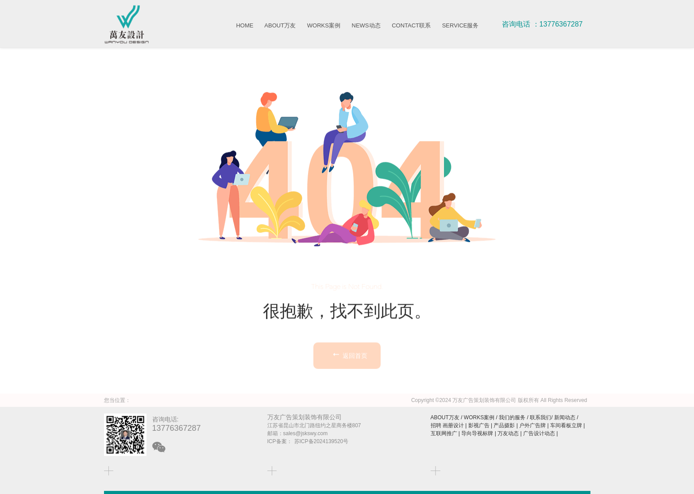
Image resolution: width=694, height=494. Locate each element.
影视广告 (479, 425)
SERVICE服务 (460, 25)
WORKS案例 (323, 25)
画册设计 (453, 425)
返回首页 (349, 384)
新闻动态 (564, 417)
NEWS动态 (366, 25)
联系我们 (540, 417)
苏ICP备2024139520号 (321, 441)
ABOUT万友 (280, 25)
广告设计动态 (539, 433)
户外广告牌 (532, 425)
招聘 (436, 425)
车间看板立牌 (566, 425)
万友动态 (508, 433)
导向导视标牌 (477, 433)
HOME (244, 25)
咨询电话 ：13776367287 (542, 24)
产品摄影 (504, 425)
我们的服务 (512, 417)
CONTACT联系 (411, 25)
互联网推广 (444, 433)
